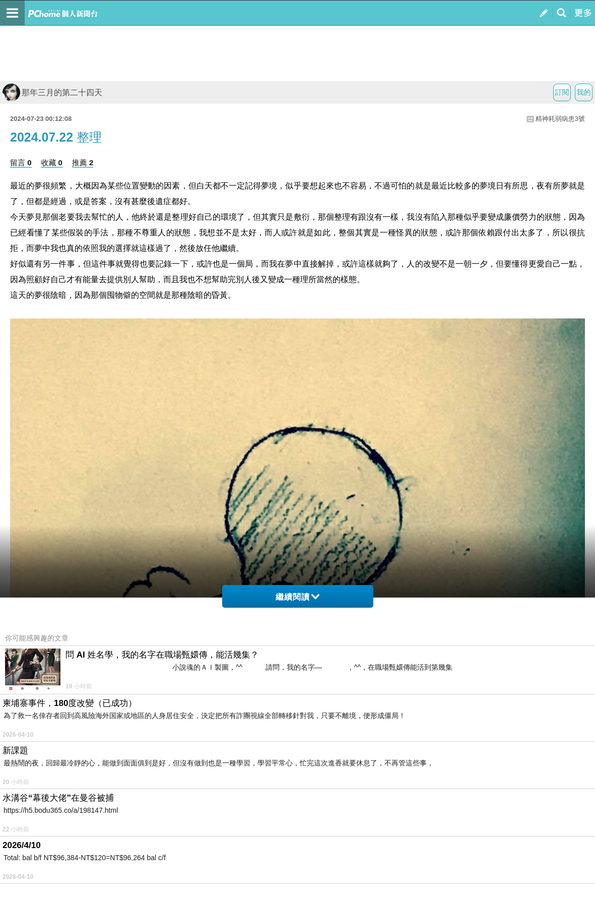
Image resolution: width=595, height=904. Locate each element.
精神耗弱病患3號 (560, 118)
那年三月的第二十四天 (52, 92)
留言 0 (21, 162)
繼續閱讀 (297, 597)
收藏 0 (51, 162)
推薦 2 (83, 162)
